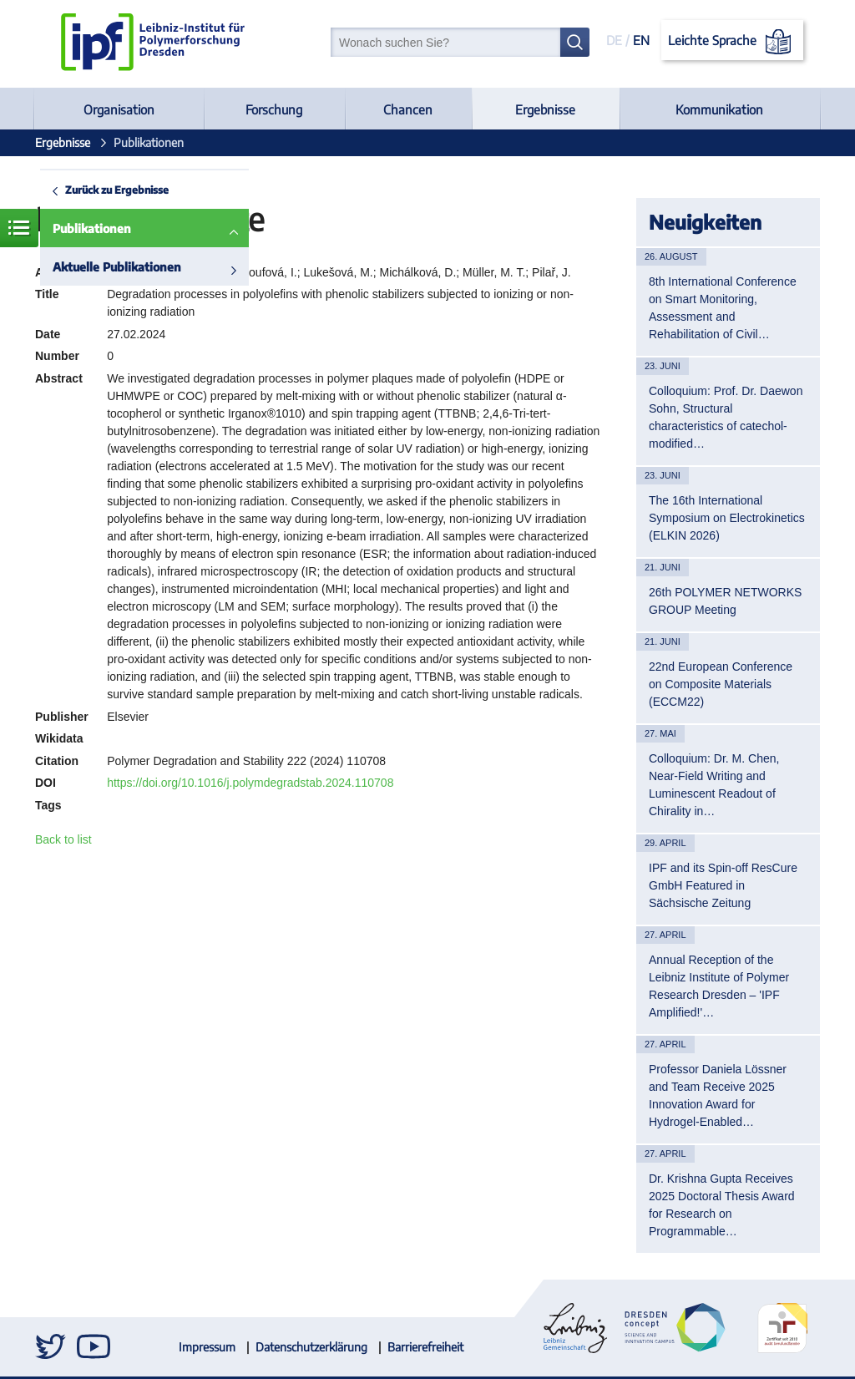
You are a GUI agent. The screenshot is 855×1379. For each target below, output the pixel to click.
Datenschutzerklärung (311, 1347)
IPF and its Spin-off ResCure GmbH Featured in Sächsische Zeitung (723, 885)
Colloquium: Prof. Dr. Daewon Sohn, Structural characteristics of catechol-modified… (725, 417)
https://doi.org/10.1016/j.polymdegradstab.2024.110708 (250, 782)
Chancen (408, 109)
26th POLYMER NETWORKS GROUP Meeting (725, 601)
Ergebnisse (545, 109)
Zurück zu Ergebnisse (117, 189)
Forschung (273, 109)
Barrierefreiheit (425, 1347)
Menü (19, 228)
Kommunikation (719, 109)
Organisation (118, 109)
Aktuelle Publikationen (117, 267)
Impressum (207, 1347)
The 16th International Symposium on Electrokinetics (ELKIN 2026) (727, 518)
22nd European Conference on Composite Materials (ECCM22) (720, 684)
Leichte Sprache (732, 41)
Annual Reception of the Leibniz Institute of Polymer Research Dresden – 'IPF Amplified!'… (719, 986)
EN (641, 40)
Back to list (63, 839)
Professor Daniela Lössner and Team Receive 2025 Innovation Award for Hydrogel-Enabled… (718, 1095)
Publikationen (92, 228)
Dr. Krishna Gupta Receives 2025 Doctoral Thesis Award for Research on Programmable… (722, 1205)
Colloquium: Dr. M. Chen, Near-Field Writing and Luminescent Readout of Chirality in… (714, 785)
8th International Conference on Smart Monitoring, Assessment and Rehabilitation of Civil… (723, 308)
